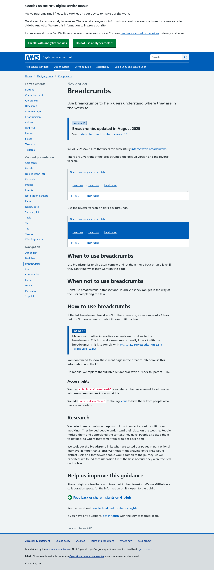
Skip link (29, 296)
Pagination (31, 291)
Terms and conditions (102, 540)
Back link (30, 258)
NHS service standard (37, 66)
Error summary (33, 116)
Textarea (30, 149)
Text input (30, 144)
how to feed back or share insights (114, 508)
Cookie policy (62, 540)
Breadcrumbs (32, 263)
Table (28, 217)
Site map (80, 540)
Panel (28, 201)
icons (124, 401)
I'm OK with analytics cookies (47, 43)
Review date (32, 206)
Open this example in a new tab (87, 172)
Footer (29, 280)
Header (29, 285)
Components (65, 76)
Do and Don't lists (35, 173)
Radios (29, 133)
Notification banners (36, 195)
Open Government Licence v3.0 (86, 556)
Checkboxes (31, 100)
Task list (29, 234)
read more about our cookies (140, 33)
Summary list (32, 212)
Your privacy (144, 540)
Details (29, 168)
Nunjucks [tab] (95, 196)
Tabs (27, 223)
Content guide (83, 66)
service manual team (57, 549)
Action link (31, 252)
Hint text (30, 127)
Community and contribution (130, 66)
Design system (45, 76)
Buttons (29, 89)
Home (28, 76)
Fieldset (29, 122)
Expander (30, 179)
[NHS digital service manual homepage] (48, 57)
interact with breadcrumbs (148, 149)
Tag (27, 228)
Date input (31, 105)
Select (28, 138)
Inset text (30, 190)
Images (29, 184)
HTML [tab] (77, 196)
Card (27, 269)
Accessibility (102, 66)
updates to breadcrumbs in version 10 (103, 134)
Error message (33, 111)
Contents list (32, 274)
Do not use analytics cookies (94, 43)
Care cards (31, 162)
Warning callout (34, 239)
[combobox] (166, 57)
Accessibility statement (37, 540)
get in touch (111, 516)
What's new (125, 540)
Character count (34, 95)
